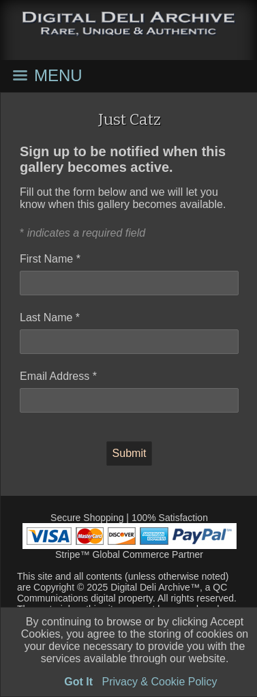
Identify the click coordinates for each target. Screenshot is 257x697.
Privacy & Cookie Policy (159, 681)
